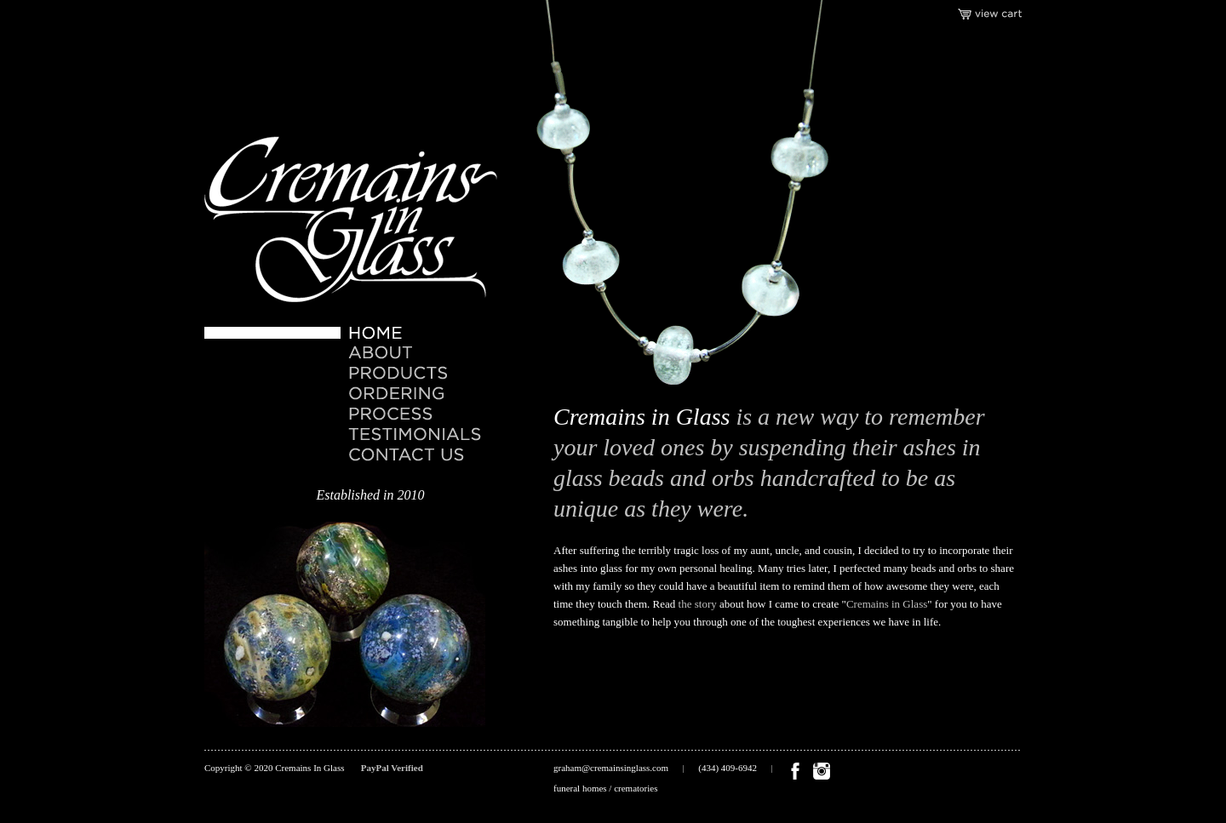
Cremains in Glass (886, 603)
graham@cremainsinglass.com (610, 768)
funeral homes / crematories (605, 788)
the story (698, 603)
